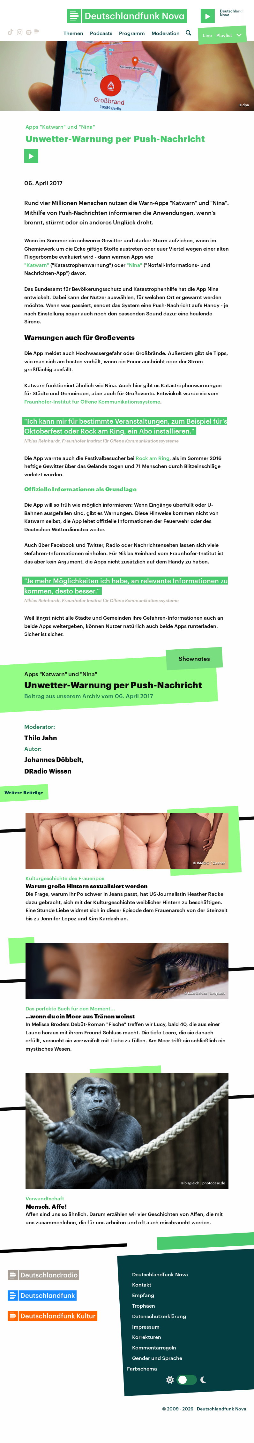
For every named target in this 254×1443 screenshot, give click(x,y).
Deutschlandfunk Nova (160, 1274)
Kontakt (141, 1284)
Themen (73, 33)
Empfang (143, 1295)
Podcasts (101, 33)
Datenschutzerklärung (159, 1316)
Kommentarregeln (154, 1347)
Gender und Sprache (157, 1358)
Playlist (224, 35)
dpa (246, 105)
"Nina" (134, 265)
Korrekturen (146, 1337)
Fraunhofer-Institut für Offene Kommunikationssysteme (92, 401)
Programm (132, 33)
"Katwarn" (36, 265)
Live (207, 35)
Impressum (146, 1327)
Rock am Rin (151, 458)
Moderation (166, 33)
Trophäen (143, 1306)
